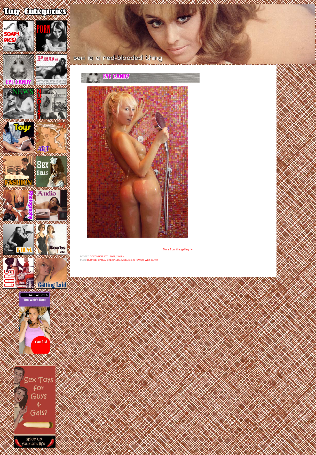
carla (102, 260)
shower (138, 260)
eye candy (113, 260)
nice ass (126, 260)
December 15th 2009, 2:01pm (107, 256)
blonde (92, 260)
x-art (154, 260)
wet (147, 260)
